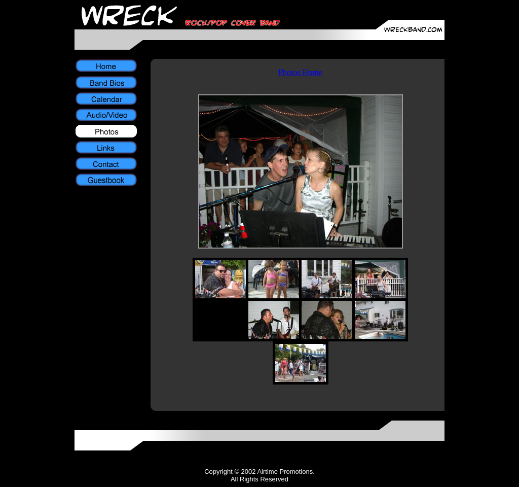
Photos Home (300, 72)
